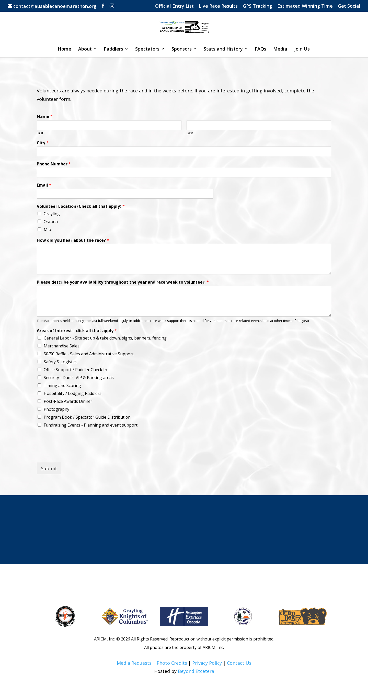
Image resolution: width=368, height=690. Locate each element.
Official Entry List (174, 6)
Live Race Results (218, 6)
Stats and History (223, 49)
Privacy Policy (207, 663)
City (43, 143)
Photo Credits (172, 663)
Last (190, 133)
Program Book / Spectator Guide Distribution (87, 417)
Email (44, 185)
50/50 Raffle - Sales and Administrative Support (89, 354)
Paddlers (113, 49)
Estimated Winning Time (305, 6)
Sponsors (181, 49)
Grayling (52, 213)
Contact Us (239, 663)
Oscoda (51, 221)
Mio (47, 229)
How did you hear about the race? (73, 240)
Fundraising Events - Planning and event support (90, 425)
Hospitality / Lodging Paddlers (72, 393)
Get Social (349, 6)
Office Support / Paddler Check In (75, 369)
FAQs (260, 49)
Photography (56, 409)
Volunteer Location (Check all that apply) (81, 206)
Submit (49, 468)
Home (64, 49)
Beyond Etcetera (196, 671)
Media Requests (134, 663)
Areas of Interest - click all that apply (77, 330)
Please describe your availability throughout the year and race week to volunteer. (123, 282)
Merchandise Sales (61, 346)
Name (45, 116)
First (40, 133)
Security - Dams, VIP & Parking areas (79, 377)
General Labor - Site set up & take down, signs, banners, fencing (105, 338)
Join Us (302, 49)
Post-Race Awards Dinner (68, 401)
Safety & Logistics (60, 362)
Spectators (147, 49)
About (85, 49)
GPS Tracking (257, 6)
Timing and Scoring (62, 385)
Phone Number (54, 164)
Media (280, 49)
